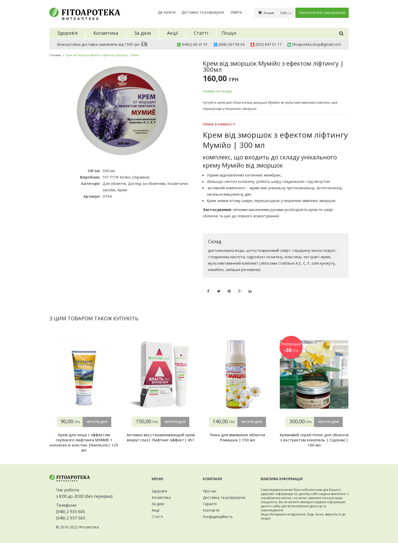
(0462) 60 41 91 (195, 44)
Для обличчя (114, 183)
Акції (156, 510)
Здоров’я (159, 491)
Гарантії (210, 503)
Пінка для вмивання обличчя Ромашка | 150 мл (237, 437)
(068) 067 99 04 (232, 44)
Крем (122, 189)
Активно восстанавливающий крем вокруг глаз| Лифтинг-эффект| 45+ (161, 437)
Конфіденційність (218, 516)
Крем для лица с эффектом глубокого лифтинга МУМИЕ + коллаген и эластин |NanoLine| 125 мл (84, 442)
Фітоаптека (89, 527)
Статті (157, 516)
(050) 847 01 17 (268, 44)
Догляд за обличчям (146, 183)
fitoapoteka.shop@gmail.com (316, 44)
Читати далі (96, 422)
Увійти (236, 12)
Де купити (166, 12)
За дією (158, 503)
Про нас (210, 491)
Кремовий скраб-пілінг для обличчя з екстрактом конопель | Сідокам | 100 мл (314, 440)
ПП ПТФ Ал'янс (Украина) (126, 177)
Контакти (211, 510)
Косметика (161, 497)
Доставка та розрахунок (203, 12)
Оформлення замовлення (322, 12)
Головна (55, 55)
